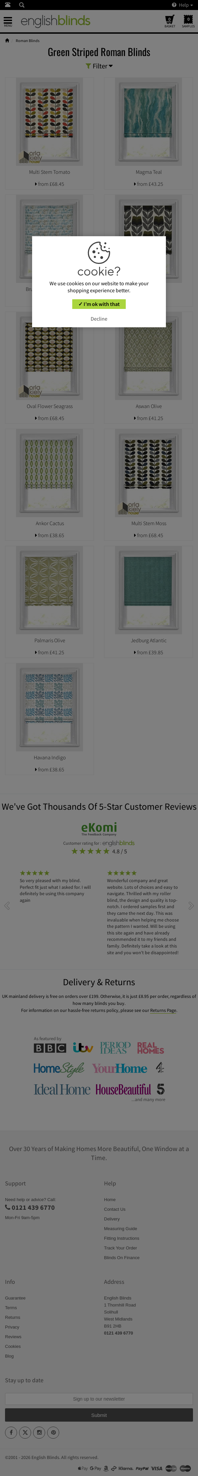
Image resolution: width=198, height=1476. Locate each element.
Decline (99, 318)
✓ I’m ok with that (99, 304)
